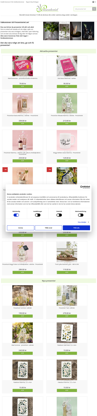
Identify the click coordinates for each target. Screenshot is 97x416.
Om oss (2, 404)
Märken (50, 22)
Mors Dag (14, 18)
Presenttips (68, 18)
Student (38, 18)
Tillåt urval (48, 228)
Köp (12, 86)
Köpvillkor (3, 401)
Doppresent (4, 413)
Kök (84, 18)
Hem (77, 18)
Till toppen (48, 388)
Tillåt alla (76, 228)
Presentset (56, 18)
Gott (41, 22)
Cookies (2, 395)
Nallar (2, 410)
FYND (57, 22)
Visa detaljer (82, 222)
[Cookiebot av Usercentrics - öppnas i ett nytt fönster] (81, 187)
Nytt (4, 18)
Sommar (46, 18)
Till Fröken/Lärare (27, 18)
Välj (12, 285)
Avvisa (20, 228)
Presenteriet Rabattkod (7, 407)
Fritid (92, 18)
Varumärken (4, 398)
